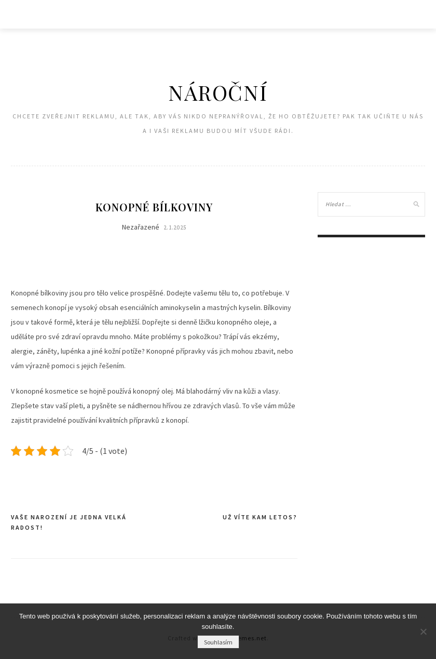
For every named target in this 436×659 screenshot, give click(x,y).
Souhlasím (218, 642)
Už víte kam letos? (260, 517)
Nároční (217, 92)
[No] (423, 631)
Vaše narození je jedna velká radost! (69, 522)
